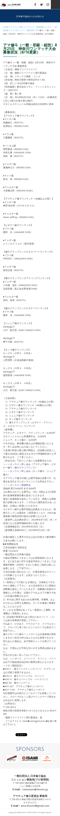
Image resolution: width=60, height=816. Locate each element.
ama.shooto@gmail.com (35, 805)
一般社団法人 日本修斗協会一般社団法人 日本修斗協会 (13, 5)
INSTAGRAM (49, 4)
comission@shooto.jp (35, 789)
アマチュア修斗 (17, 27)
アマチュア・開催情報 (34, 27)
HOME (6, 27)
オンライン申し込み (20, 464)
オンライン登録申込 (20, 484)
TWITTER (43, 4)
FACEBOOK (36, 4)
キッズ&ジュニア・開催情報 (22, 30)
